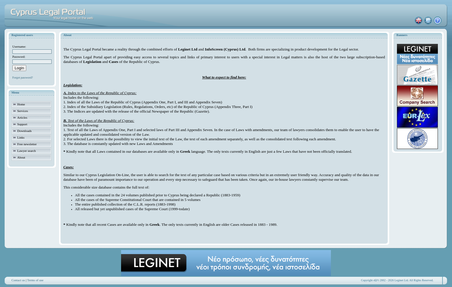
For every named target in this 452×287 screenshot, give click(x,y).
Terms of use (35, 280)
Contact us (18, 280)
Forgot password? (22, 77)
